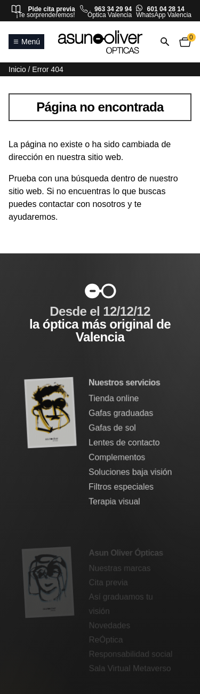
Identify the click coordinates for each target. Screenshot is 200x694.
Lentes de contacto (124, 442)
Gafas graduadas (121, 413)
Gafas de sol (112, 428)
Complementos (117, 457)
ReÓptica (106, 639)
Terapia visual (114, 501)
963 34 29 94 (113, 9)
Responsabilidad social (130, 654)
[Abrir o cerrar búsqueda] (164, 42)
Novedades (109, 625)
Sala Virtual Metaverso (130, 668)
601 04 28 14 (166, 9)
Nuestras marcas (119, 568)
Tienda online (114, 398)
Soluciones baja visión (130, 471)
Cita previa (108, 582)
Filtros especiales (121, 486)
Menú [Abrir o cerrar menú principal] (26, 41)
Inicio (17, 69)
